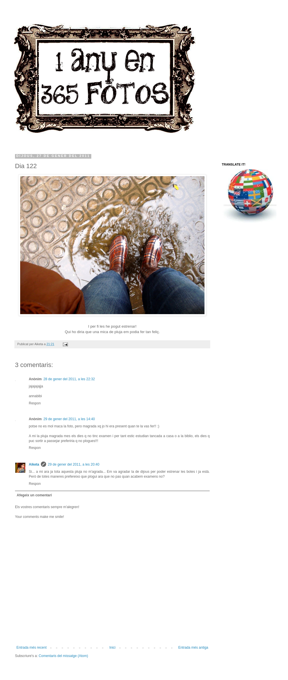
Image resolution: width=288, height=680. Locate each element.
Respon (35, 403)
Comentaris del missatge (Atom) (63, 656)
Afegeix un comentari (34, 495)
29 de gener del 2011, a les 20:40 (73, 464)
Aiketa (34, 464)
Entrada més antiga (193, 648)
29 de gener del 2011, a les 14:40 (69, 419)
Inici (112, 648)
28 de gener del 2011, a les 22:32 (69, 379)
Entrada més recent (31, 648)
